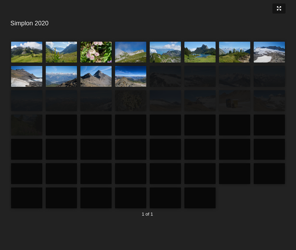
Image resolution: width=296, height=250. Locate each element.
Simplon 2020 (147, 23)
